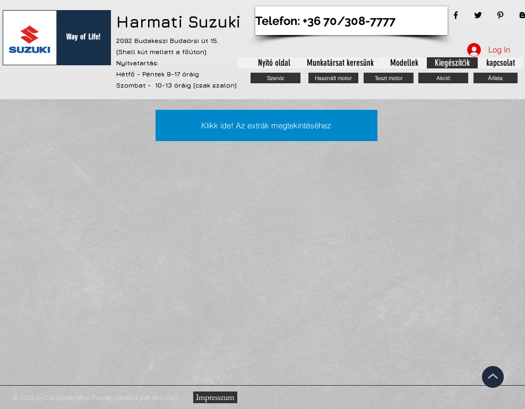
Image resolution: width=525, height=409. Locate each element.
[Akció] (443, 78)
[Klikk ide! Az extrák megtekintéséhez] (266, 125)
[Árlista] (496, 78)
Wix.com (164, 398)
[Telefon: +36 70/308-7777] (351, 20)
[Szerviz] (275, 78)
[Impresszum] (215, 397)
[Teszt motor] (389, 78)
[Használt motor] (333, 78)
